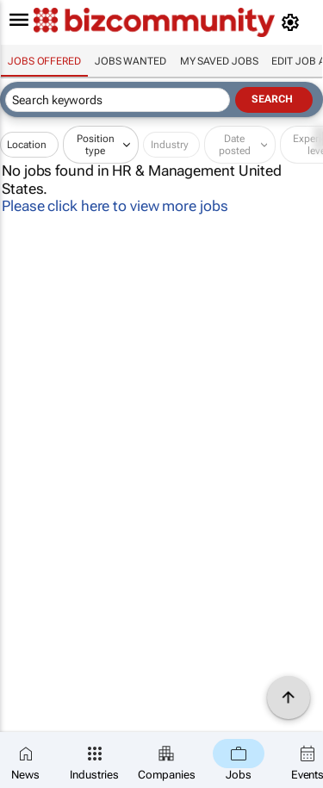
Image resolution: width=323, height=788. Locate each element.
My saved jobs (219, 61)
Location (27, 145)
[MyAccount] (293, 22)
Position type (96, 145)
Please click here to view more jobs (115, 205)
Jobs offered (44, 61)
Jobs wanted (130, 61)
